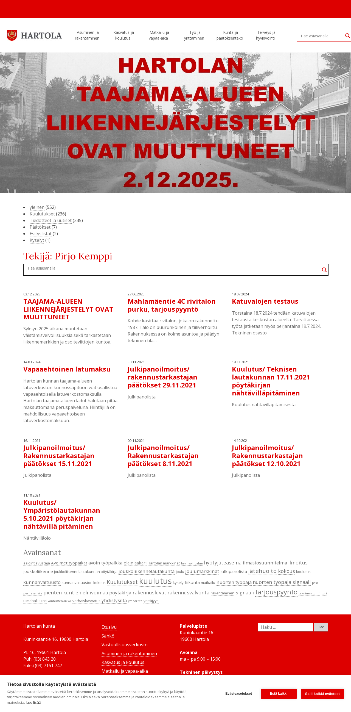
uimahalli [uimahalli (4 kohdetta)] (30, 600)
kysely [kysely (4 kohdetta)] (178, 582)
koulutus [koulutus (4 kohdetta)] (303, 571)
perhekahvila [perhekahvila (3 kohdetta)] (32, 593)
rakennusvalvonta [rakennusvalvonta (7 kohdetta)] (188, 592)
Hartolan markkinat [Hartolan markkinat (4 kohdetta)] (164, 563)
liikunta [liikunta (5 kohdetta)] (192, 582)
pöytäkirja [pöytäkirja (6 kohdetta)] (120, 592)
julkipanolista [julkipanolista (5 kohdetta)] (233, 571)
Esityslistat (41, 234)
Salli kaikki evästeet (322, 694)
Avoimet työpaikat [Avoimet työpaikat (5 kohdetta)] (69, 563)
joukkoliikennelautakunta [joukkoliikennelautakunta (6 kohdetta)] (147, 571)
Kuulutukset (42, 214)
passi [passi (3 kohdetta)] (315, 583)
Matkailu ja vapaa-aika (159, 35)
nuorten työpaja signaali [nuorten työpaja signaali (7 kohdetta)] (282, 582)
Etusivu (109, 627)
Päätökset (40, 227)
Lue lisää (33, 702)
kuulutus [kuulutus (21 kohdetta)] (155, 580)
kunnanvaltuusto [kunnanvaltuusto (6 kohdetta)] (42, 582)
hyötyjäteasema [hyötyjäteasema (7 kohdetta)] (223, 562)
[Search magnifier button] (324, 269)
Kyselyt (37, 240)
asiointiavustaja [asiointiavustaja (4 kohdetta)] (36, 563)
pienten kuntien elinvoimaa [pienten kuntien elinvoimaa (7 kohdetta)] (75, 592)
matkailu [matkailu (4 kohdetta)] (208, 582)
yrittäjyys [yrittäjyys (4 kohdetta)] (151, 600)
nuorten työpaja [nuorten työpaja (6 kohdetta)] (234, 582)
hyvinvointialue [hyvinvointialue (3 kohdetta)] (192, 563)
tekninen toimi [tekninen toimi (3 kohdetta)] (309, 593)
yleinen (37, 207)
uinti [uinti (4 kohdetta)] (43, 600)
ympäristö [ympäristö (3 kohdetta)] (135, 601)
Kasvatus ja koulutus (123, 35)
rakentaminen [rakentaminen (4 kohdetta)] (222, 593)
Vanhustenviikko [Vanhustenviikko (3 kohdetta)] (59, 601)
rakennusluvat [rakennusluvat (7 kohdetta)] (149, 592)
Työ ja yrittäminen (195, 35)
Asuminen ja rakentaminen (88, 35)
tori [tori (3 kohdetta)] (324, 593)
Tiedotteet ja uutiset (51, 220)
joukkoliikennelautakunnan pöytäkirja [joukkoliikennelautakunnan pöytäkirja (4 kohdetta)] (85, 571)
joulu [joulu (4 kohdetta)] (180, 571)
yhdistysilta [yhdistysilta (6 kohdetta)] (114, 600)
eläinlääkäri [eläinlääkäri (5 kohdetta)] (135, 563)
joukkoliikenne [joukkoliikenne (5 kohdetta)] (38, 571)
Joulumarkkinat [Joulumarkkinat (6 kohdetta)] (202, 571)
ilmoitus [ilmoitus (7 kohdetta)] (298, 562)
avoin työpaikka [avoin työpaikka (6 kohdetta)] (105, 562)
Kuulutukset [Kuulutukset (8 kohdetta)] (122, 582)
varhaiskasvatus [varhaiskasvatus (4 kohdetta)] (86, 600)
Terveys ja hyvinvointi (266, 35)
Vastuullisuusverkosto (125, 645)
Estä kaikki (279, 694)
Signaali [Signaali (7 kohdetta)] (244, 592)
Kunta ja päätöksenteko (231, 35)
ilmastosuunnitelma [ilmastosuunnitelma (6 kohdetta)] (265, 562)
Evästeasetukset (238, 694)
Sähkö (108, 636)
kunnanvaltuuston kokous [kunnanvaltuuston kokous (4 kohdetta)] (84, 582)
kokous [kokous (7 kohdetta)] (286, 571)
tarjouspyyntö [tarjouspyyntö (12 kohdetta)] (276, 592)
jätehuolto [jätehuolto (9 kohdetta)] (262, 571)
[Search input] (321, 35)
